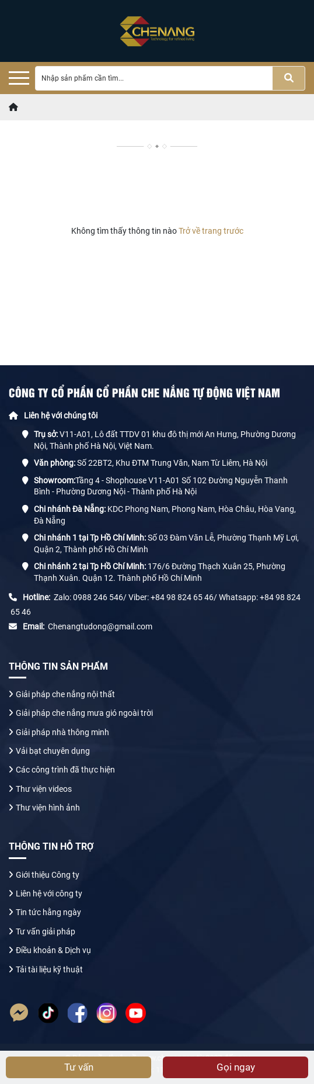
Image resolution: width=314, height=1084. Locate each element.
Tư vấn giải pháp (46, 931)
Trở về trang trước (210, 230)
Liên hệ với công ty (49, 893)
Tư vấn (78, 1067)
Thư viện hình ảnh (48, 807)
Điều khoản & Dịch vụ (53, 950)
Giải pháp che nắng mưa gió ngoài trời (84, 713)
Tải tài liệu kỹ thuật (49, 969)
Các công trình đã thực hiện (65, 769)
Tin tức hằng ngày (49, 912)
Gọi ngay (236, 1067)
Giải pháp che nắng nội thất (65, 694)
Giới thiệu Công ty (47, 874)
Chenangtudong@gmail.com (100, 626)
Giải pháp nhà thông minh (62, 732)
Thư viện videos (44, 789)
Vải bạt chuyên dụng (53, 751)
